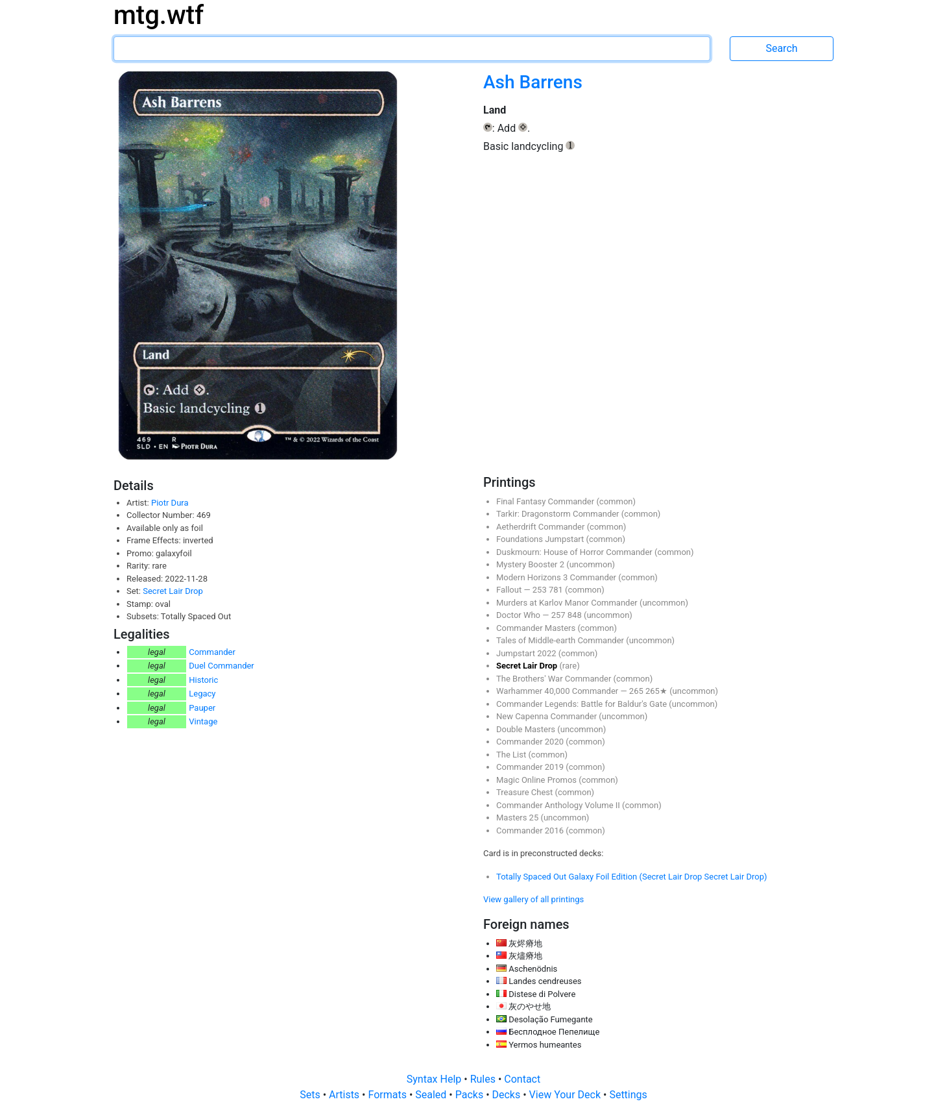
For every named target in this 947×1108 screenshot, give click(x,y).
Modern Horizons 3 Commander (557, 577)
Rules (484, 1079)
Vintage (203, 721)
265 (637, 691)
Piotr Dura (170, 503)
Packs (470, 1095)
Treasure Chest (525, 792)
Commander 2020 (531, 741)
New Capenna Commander (547, 716)
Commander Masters (536, 628)
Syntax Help (435, 1079)
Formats (388, 1095)
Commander (212, 652)
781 (557, 590)
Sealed (432, 1095)
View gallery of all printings (533, 899)
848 (576, 615)
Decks (507, 1095)
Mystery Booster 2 (531, 564)
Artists (345, 1095)
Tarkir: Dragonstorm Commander (558, 514)
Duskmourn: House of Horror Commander (575, 552)
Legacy (202, 693)
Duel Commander (221, 666)
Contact (522, 1079)
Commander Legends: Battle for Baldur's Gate (582, 704)
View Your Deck (566, 1095)
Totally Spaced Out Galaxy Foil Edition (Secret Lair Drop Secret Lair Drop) (631, 876)
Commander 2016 (531, 830)
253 (541, 590)
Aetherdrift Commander (541, 527)
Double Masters (526, 729)
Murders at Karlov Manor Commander (568, 603)
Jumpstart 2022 (527, 653)
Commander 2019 (531, 767)
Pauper (202, 708)
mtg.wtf (159, 15)
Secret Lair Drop (172, 591)
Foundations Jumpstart (541, 539)
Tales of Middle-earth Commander (561, 640)
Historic (203, 680)
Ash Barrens (532, 82)
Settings (628, 1095)
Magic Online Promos (537, 780)
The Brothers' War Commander (555, 678)
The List (512, 754)
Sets (311, 1095)
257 (559, 615)
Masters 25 (518, 817)
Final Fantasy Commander (546, 501)
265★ (657, 691)
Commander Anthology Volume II (559, 805)
